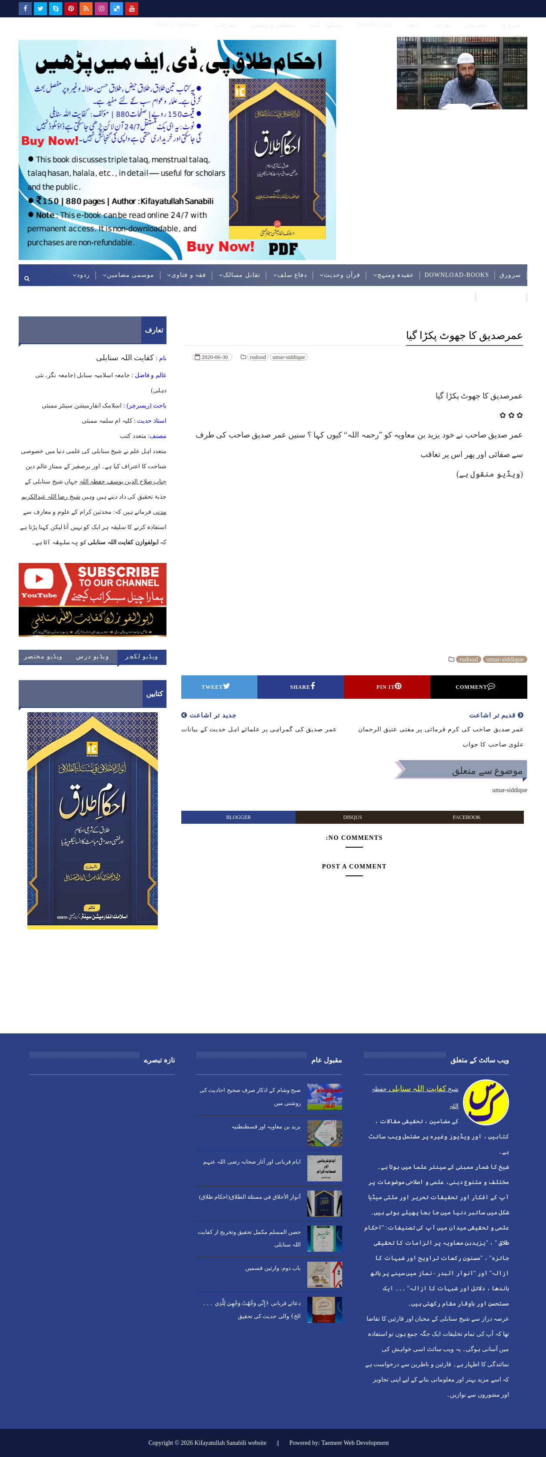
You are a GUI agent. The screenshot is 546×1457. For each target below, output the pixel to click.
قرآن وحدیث (342, 275)
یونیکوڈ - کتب (326, 25)
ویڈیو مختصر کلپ (43, 658)
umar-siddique (289, 357)
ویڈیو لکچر (142, 656)
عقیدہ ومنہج (395, 275)
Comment (475, 686)
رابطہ (413, 25)
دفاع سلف (292, 275)
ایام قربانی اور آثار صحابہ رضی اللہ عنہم (252, 1161)
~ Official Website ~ (175, 25)
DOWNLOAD (374, 25)
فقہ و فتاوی (188, 275)
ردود (83, 275)
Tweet (216, 686)
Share (302, 686)
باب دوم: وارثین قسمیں (272, 1268)
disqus (352, 817)
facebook (467, 817)
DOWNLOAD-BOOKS (456, 275)
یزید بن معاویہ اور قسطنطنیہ (266, 1126)
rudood (258, 357)
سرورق (510, 25)
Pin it (389, 686)
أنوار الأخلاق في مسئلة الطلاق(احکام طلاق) (250, 1197)
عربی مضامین (501, 296)
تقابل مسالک (241, 275)
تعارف (443, 25)
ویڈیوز (461, 296)
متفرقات (226, 25)
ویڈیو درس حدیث (92, 658)
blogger (238, 817)
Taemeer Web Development (355, 1443)
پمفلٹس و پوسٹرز (273, 25)
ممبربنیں (476, 25)
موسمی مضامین (131, 275)
